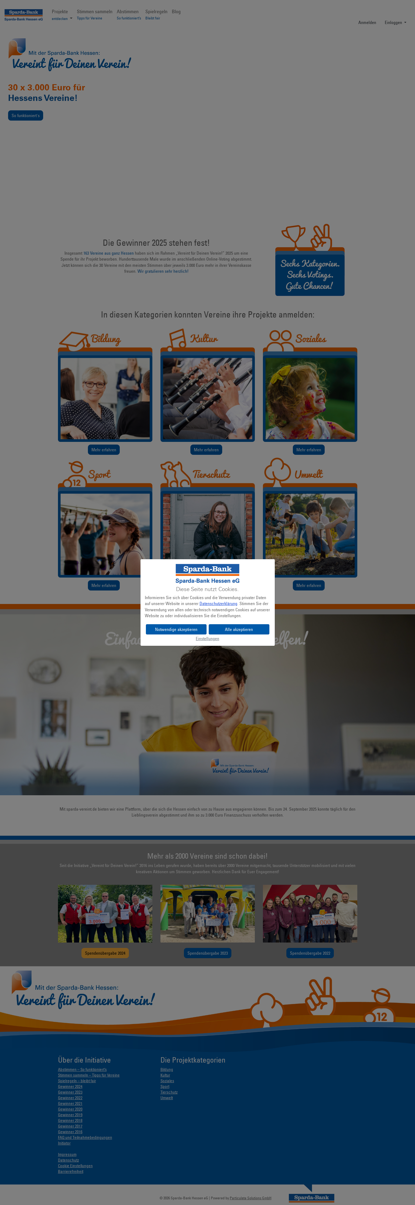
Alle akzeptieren (239, 629)
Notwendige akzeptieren (176, 629)
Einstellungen (207, 638)
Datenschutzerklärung (218, 603)
